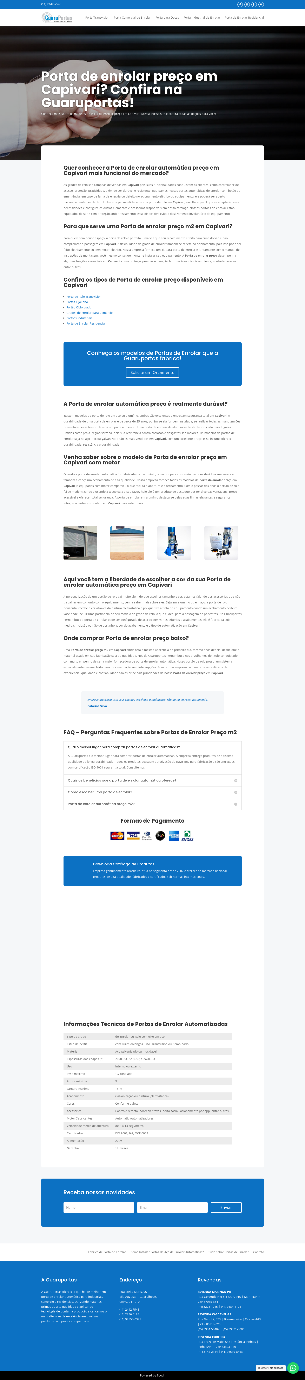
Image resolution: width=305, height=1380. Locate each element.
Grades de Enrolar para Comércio (89, 313)
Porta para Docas (167, 17)
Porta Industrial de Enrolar (202, 17)
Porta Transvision (97, 17)
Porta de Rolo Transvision (83, 297)
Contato (258, 1252)
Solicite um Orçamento (152, 372)
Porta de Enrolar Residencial (244, 17)
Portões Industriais (79, 318)
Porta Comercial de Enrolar (132, 17)
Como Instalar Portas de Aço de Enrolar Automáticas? (167, 1252)
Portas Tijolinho (77, 302)
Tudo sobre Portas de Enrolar (228, 1252)
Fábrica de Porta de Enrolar (107, 1252)
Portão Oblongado (78, 307)
